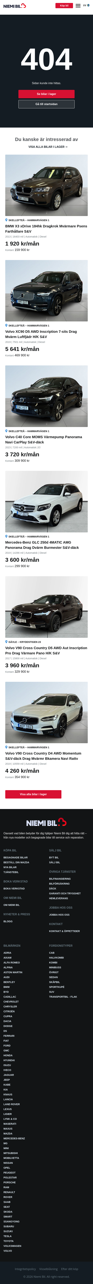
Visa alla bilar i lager (46, 146)
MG (6, 1143)
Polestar (10, 1177)
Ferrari (9, 1035)
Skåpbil (54, 982)
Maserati (10, 1123)
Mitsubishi (11, 1153)
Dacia (7, 1021)
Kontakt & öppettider (64, 931)
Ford (7, 1045)
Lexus (8, 1109)
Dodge (8, 1026)
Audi (6, 977)
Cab (51, 952)
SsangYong (11, 1221)
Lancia (8, 1099)
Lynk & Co (10, 1119)
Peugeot (9, 1172)
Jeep (7, 1079)
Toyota (9, 1241)
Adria (7, 952)
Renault (9, 1192)
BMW (7, 987)
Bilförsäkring (59, 883)
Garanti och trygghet (65, 893)
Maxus (8, 1128)
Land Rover (12, 1104)
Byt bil (54, 857)
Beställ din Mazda (16, 862)
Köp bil (64, 5)
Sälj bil (54, 862)
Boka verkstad (14, 888)
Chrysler (10, 1006)
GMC (6, 1050)
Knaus (8, 1094)
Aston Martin (13, 972)
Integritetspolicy (25, 1269)
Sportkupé (56, 987)
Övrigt (54, 972)
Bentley (9, 982)
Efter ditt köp (69, 1269)
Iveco (7, 1070)
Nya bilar (10, 867)
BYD (6, 991)
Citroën (9, 1011)
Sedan (53, 977)
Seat (7, 1206)
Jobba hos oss (59, 914)
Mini (6, 1148)
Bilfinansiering (60, 878)
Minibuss (55, 967)
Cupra (8, 1016)
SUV (51, 991)
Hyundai (9, 1060)
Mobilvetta (11, 1158)
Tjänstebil (11, 872)
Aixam (7, 957)
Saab (7, 1202)
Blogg (8, 921)
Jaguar (9, 1075)
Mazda (8, 1133)
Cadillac (10, 996)
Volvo (8, 1250)
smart (8, 1216)
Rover (8, 1197)
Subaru (9, 1226)
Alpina (8, 967)
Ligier (8, 1114)
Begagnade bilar (16, 857)
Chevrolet (11, 1001)
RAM (6, 1187)
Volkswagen (12, 1246)
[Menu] (78, 5)
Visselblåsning (48, 1269)
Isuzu (7, 1065)
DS (5, 1031)
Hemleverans (58, 898)
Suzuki (8, 1231)
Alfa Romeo (12, 962)
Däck (52, 888)
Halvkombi (56, 957)
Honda (8, 1055)
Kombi (53, 962)
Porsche (10, 1182)
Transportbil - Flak (63, 996)
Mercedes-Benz (14, 1138)
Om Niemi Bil (12, 905)
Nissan (8, 1162)
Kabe (7, 1084)
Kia (6, 1089)
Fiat (6, 1040)
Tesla (8, 1236)
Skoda (8, 1211)
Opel (7, 1167)
